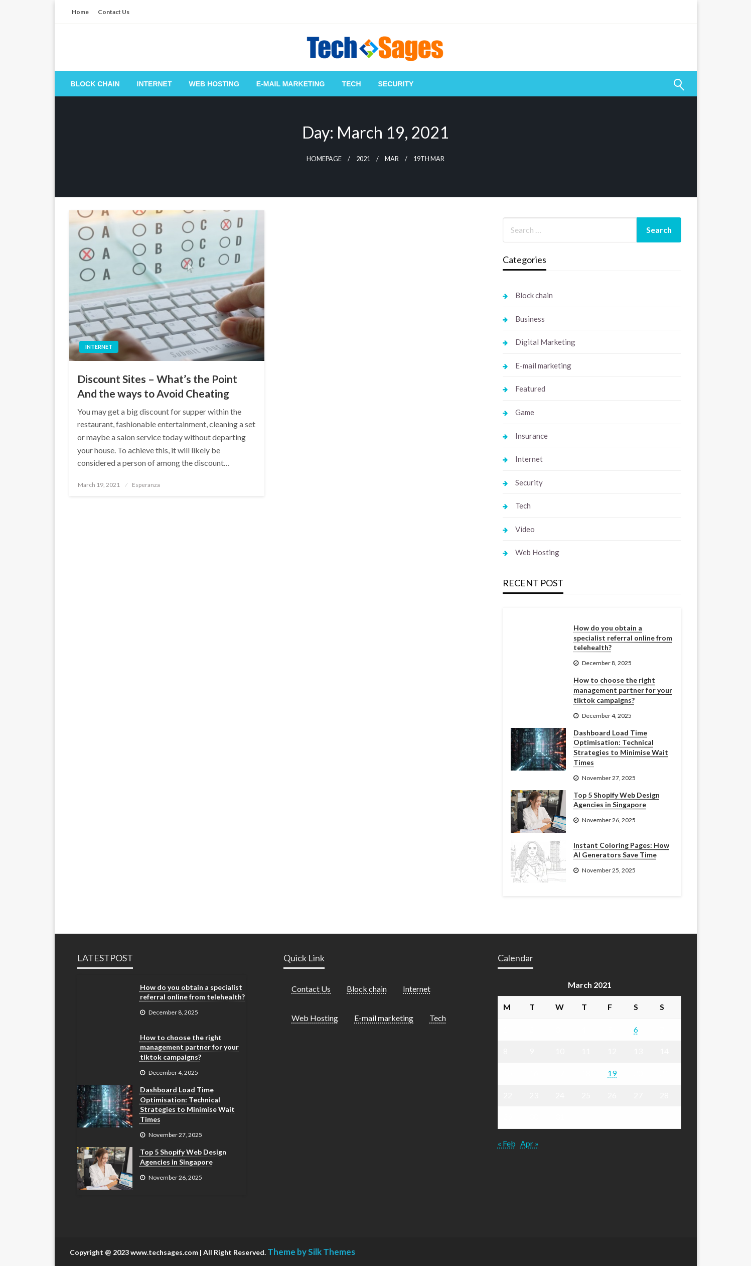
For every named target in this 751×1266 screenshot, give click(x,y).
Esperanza (146, 484)
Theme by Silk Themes (311, 1251)
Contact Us (113, 12)
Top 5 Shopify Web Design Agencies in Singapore (616, 800)
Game (524, 412)
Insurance (531, 435)
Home (80, 12)
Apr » (529, 1143)
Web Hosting (214, 84)
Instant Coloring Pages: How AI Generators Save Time (621, 850)
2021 (363, 159)
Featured (530, 388)
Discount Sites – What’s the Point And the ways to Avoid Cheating (157, 386)
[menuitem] (95, 83)
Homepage (324, 159)
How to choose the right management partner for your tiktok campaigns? (622, 690)
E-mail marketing (290, 84)
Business (530, 318)
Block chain (95, 84)
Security (396, 84)
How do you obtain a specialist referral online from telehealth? (622, 637)
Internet (154, 84)
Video (525, 529)
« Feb (507, 1143)
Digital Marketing (545, 341)
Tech (351, 84)
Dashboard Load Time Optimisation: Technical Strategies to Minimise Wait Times (620, 747)
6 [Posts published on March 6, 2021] (636, 1029)
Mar (392, 159)
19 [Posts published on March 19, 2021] (612, 1073)
